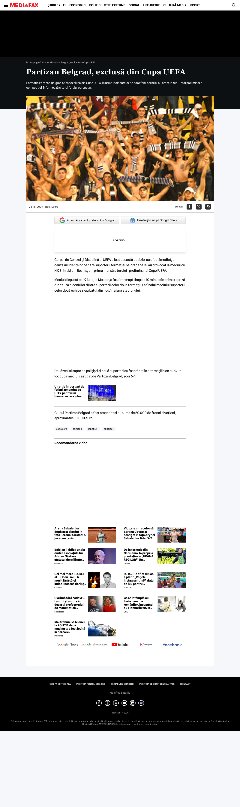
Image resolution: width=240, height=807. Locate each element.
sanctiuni (93, 428)
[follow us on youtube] (120, 645)
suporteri (109, 428)
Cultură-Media (175, 5)
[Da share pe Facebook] (189, 207)
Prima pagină (33, 62)
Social (134, 5)
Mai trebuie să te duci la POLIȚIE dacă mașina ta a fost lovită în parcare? (69, 627)
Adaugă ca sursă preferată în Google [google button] (86, 220)
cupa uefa (61, 428)
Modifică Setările (120, 692)
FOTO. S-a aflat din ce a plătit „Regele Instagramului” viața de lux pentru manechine (139, 578)
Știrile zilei (57, 5)
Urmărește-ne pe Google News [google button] (153, 220)
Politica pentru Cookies (90, 684)
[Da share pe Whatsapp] (208, 207)
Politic (94, 5)
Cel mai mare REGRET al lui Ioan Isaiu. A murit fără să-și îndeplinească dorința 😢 (70, 578)
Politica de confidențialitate (157, 684)
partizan (77, 428)
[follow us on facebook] (172, 645)
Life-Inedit (151, 5)
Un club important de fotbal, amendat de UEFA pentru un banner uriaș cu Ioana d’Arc (69, 391)
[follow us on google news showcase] (94, 645)
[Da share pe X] (199, 207)
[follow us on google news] (67, 645)
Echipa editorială (60, 684)
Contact (185, 684)
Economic (77, 5)
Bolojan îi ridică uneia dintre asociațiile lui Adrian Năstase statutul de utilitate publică (69, 554)
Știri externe (114, 5)
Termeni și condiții (122, 684)
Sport (195, 5)
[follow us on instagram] (146, 645)
